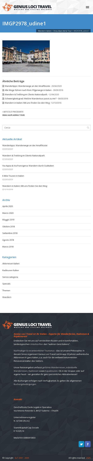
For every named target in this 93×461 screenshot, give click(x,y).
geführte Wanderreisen (53, 367)
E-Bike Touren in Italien (13, 175)
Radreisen (34, 370)
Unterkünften (36, 344)
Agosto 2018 (8, 239)
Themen (6, 290)
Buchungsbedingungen (25, 384)
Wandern (6, 297)
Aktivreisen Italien (10, 263)
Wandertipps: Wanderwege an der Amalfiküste (27, 86)
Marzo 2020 (7, 213)
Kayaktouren (51, 370)
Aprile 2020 (7, 206)
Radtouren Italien (10, 270)
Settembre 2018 (9, 233)
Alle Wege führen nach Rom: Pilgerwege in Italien (28, 90)
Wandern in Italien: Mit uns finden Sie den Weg (27, 102)
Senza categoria (10, 277)
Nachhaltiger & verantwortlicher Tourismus (34, 350)
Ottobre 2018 (8, 226)
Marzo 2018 (7, 246)
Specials (6, 283)
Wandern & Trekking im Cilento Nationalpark (26, 94)
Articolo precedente (13, 113)
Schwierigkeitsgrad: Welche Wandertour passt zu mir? (30, 98)
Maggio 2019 (8, 219)
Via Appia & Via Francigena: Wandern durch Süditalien (28, 165)
